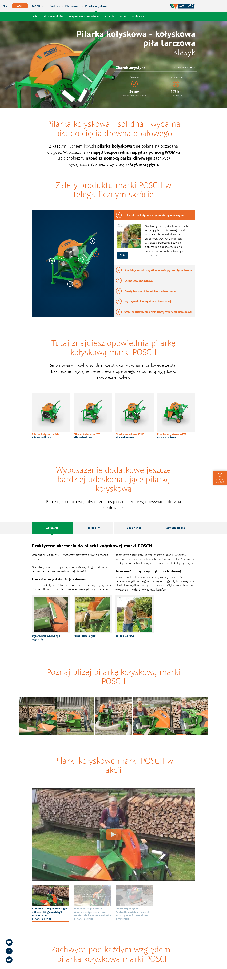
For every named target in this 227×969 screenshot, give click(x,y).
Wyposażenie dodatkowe (84, 16)
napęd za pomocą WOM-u (155, 152)
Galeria (109, 16)
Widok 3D (138, 16)
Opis (34, 16)
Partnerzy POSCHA (183, 67)
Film (123, 16)
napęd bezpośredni (109, 152)
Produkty (55, 6)
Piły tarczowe (72, 6)
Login (20, 5)
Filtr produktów (53, 16)
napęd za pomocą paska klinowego (119, 158)
